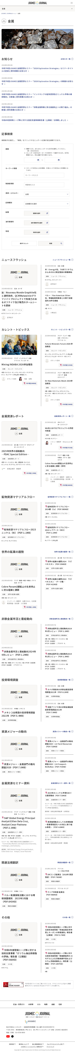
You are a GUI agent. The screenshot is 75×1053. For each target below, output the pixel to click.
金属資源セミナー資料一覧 (61, 783)
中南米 (60, 292)
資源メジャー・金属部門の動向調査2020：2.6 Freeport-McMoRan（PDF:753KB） (59, 764)
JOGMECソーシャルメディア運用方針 (32, 1046)
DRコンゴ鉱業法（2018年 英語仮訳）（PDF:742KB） (59, 875)
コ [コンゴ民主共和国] (65, 340)
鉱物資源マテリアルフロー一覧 (59, 497)
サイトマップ (50, 1046)
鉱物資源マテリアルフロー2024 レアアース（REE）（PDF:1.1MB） (57, 530)
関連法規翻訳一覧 (64, 862)
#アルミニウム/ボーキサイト (54, 356)
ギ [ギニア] (28, 361)
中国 (30, 358)
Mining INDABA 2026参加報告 (17, 364)
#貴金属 (20, 462)
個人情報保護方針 (38, 1044)
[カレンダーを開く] (38, 160)
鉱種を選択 (36, 213)
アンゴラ (23, 361)
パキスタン (64, 338)
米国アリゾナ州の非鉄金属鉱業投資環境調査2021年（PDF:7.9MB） (59, 710)
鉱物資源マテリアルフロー (16, 537)
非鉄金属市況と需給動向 (16, 659)
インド (65, 336)
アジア (16, 358)
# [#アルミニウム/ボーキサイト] (25, 375)
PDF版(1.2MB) (30, 607)
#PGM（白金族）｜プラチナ (11, 665)
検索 (50, 243)
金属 (3, 8)
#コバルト (8, 372)
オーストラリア (19, 447)
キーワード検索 (11, 168)
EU (71, 373)
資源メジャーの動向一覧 (62, 731)
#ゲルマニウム (64, 391)
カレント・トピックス (15, 369)
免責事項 (12, 1044)
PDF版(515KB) (66, 365)
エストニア (61, 377)
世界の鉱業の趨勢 (13, 594)
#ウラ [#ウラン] (28, 464)
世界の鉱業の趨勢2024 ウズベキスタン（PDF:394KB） (58, 562)
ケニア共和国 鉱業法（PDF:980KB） (54, 893)
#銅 (3, 372)
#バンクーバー (16, 313)
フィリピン (21, 814)
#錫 (53, 393)
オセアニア (30, 445)
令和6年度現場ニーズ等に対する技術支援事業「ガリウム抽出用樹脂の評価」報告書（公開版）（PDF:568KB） (19, 954)
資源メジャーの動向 (14, 772)
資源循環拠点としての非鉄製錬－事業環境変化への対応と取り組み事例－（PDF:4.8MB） (59, 824)
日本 (59, 338)
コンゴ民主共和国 (63, 871)
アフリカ (17, 361)
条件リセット (24, 243)
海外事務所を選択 (36, 223)
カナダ (20, 289)
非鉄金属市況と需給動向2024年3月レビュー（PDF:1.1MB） (58, 629)
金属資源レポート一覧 (62, 416)
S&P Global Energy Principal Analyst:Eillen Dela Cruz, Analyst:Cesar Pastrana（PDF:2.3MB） (18, 822)
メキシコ (22, 709)
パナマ (65, 458)
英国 (65, 375)
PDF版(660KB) (66, 485)
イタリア (60, 375)
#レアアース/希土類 (12, 375)
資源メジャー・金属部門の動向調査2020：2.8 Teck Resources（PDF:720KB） (59, 744)
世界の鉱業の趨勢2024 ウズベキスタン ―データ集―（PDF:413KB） (58, 582)
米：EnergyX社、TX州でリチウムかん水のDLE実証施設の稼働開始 (59, 270)
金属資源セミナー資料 (15, 832)
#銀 (9, 836)
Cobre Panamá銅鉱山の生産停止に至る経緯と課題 (18, 588)
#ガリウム (56, 391)
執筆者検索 (10, 183)
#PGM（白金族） (30, 663)
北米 (15, 289)
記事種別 (9, 202)
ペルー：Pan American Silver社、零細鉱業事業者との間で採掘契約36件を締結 (58, 298)
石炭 (60, 1004)
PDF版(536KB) (66, 404)
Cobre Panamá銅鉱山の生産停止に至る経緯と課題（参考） (59, 464)
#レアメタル (13, 541)
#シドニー (54, 438)
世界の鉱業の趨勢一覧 (62, 552)
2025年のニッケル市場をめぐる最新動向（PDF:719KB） (58, 794)
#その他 (47, 438)
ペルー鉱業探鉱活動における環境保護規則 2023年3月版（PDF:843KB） (18, 898)
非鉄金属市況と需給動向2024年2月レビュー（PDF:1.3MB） (58, 655)
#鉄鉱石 (22, 375)
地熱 (45, 1004)
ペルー (65, 292)
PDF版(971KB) (66, 448)
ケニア (66, 888)
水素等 (30, 1004)
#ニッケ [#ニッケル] (47, 396)
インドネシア (23, 358)
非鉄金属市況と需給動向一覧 (60, 619)
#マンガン (22, 372)
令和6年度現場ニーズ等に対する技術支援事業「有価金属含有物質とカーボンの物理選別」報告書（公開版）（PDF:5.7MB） (58, 931)
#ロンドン (67, 356)
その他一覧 (66, 917)
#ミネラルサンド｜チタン (63, 393)
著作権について (24, 1044)
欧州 (67, 373)
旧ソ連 (16, 445)
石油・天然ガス (19, 1004)
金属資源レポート (13, 459)
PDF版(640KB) (30, 383)
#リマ (50, 308)
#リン (3, 375)
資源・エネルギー (12, 193)
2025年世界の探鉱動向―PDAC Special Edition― (15, 452)
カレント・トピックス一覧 (61, 329)
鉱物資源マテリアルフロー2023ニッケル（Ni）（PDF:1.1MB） (19, 531)
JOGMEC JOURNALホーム (8, 13)
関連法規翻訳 (12, 906)
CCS (38, 1004)
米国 (62, 266)
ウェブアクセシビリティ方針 (55, 1044)
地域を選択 (36, 232)
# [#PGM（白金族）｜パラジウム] (64, 643)
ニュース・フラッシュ (15, 310)
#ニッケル (15, 372)
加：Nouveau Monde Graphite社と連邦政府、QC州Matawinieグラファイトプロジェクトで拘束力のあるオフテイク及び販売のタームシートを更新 (19, 299)
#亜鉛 (50, 391)
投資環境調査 (12, 720)
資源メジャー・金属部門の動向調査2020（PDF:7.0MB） (18, 765)
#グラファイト (6, 313)
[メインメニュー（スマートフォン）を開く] (72, 3)
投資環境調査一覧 (64, 680)
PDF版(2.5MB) (30, 473)
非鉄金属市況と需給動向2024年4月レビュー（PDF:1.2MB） (19, 653)
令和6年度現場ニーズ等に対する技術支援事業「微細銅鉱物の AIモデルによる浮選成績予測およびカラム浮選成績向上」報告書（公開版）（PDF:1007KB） (59, 958)
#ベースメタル (9, 462)
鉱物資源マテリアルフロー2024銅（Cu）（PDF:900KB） (57, 507)
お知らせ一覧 (66, 59)
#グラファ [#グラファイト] (18, 838)
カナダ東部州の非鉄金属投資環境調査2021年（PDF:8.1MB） (59, 690)
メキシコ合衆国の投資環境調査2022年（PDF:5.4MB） (18, 714)
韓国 (64, 455)
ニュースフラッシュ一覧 (62, 260)
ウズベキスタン (68, 558)
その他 (10, 964)
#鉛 (6, 663)
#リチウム (48, 280)
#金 (46, 308)
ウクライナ (22, 445)
